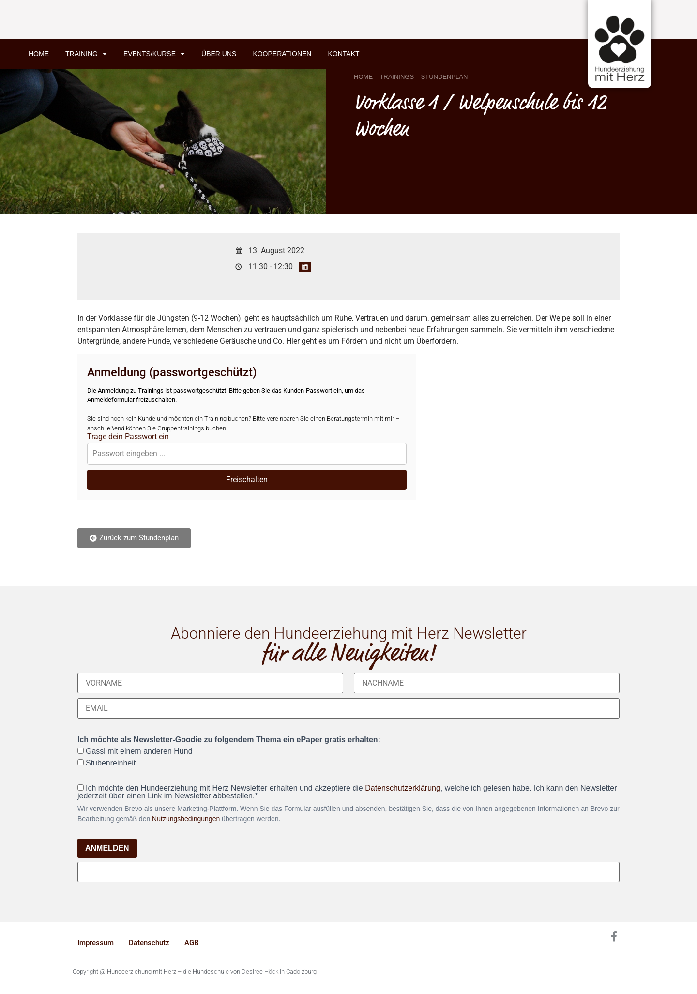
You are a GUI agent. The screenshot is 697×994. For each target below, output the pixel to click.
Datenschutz (149, 942)
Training (86, 54)
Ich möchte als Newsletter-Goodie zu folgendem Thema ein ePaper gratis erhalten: (228, 740)
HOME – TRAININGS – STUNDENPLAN (411, 76)
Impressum (95, 942)
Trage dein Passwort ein (128, 437)
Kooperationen (282, 54)
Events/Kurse (154, 54)
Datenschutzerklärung (402, 788)
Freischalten (247, 479)
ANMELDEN (107, 848)
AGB (191, 942)
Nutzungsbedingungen (186, 819)
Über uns (218, 54)
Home (39, 54)
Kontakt (343, 54)
